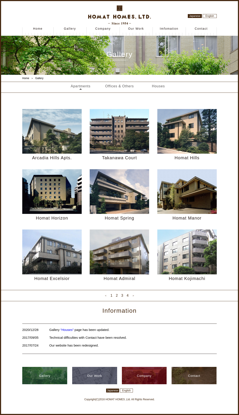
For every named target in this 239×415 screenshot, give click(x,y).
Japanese (194, 16)
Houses (158, 86)
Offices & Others (119, 86)
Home (38, 28)
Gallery (70, 28)
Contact (201, 28)
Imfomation (169, 28)
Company (103, 28)
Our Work (136, 28)
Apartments (80, 86)
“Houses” (67, 330)
